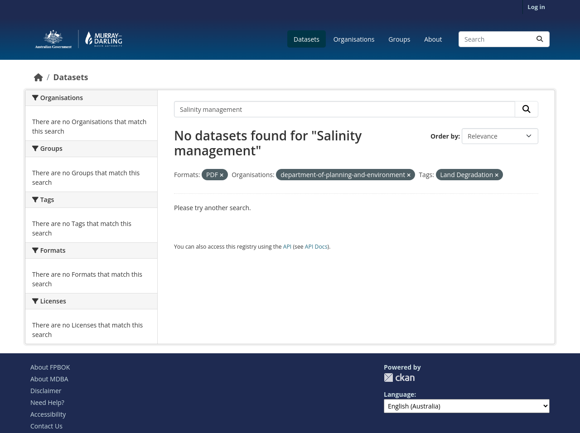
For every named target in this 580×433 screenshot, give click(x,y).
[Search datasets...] (504, 39)
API (287, 246)
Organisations (354, 39)
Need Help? (47, 402)
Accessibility (48, 414)
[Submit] (540, 39)
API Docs (316, 246)
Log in (536, 7)
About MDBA (49, 379)
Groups (399, 39)
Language (399, 394)
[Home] (38, 77)
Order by (444, 136)
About (433, 39)
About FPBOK (50, 367)
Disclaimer (45, 390)
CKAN (399, 377)
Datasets (306, 39)
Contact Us (46, 426)
